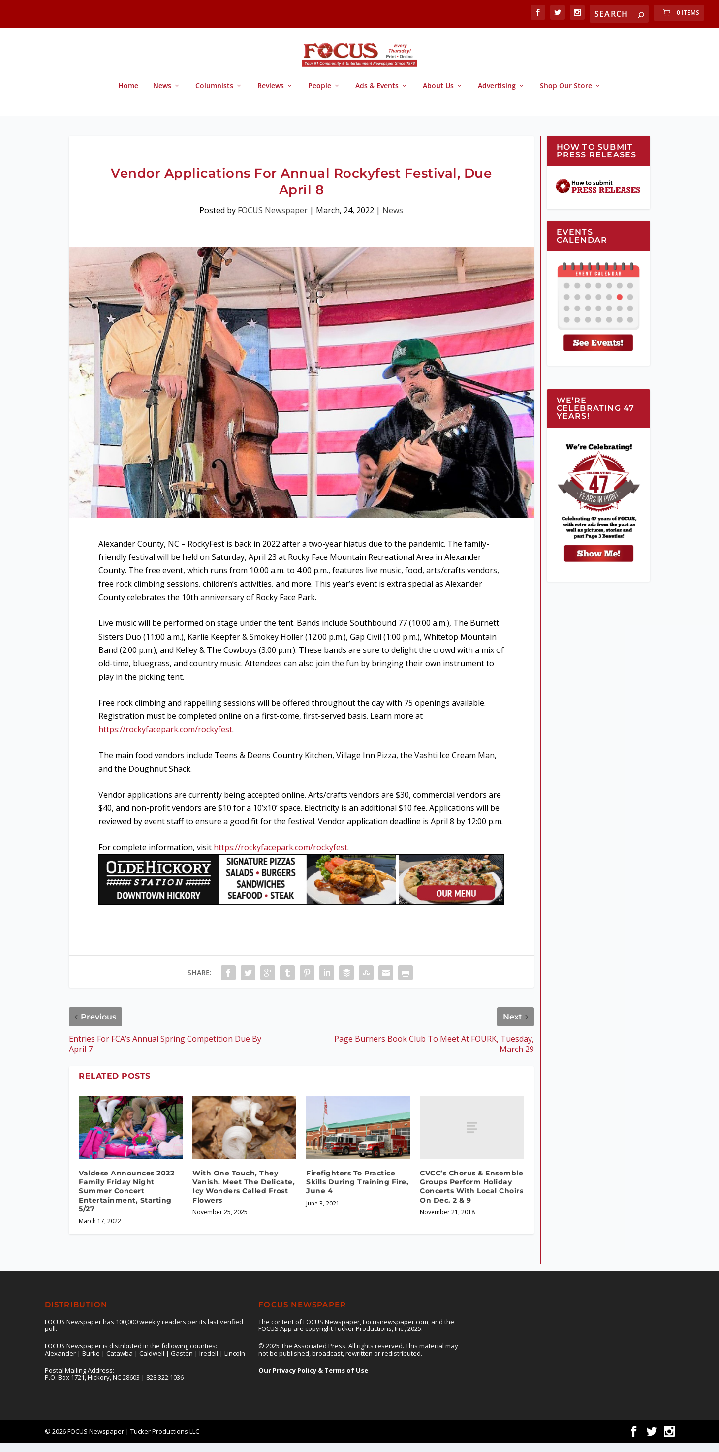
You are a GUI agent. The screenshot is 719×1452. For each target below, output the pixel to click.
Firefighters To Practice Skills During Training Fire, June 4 (357, 1190)
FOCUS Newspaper (273, 219)
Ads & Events (377, 95)
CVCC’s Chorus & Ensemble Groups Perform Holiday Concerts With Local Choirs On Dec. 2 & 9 (471, 1195)
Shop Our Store (566, 95)
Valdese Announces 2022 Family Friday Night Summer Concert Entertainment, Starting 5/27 (126, 1199)
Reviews (270, 95)
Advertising (497, 95)
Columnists (214, 95)
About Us (438, 95)
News (162, 95)
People (319, 95)
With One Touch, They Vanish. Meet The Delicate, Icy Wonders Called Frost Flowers (243, 1195)
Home (128, 95)
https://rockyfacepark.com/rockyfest (165, 738)
